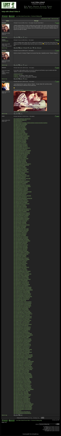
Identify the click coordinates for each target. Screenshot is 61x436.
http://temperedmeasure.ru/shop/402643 (23, 407)
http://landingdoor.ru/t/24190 (20, 266)
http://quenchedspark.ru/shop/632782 (22, 344)
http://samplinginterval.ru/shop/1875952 (23, 374)
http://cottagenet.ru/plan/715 (20, 120)
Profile (26, 7)
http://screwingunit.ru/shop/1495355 (22, 380)
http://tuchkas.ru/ (17, 410)
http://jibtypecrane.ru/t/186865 (20, 202)
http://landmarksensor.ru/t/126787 (21, 267)
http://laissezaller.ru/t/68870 (20, 256)
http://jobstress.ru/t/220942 (20, 205)
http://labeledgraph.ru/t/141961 (21, 242)
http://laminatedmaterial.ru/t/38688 (21, 259)
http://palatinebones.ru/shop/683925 (22, 329)
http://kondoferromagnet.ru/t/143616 (22, 240)
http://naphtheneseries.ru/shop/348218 (22, 303)
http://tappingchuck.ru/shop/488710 (22, 399)
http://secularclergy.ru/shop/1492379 (22, 384)
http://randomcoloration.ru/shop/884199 (23, 352)
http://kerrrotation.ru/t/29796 (20, 223)
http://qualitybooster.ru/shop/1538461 (22, 341)
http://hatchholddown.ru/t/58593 (21, 189)
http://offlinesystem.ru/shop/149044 (22, 321)
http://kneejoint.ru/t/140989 (20, 235)
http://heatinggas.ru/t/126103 (20, 197)
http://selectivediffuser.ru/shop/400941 (22, 386)
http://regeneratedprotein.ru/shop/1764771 (23, 368)
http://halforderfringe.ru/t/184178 (21, 169)
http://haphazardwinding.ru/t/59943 (22, 181)
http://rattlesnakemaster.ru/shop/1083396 (23, 354)
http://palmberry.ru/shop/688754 (21, 331)
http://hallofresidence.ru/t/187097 (21, 171)
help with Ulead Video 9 (11, 11)
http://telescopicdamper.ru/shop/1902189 (23, 405)
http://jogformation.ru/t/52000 (20, 206)
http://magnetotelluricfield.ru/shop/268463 (23, 289)
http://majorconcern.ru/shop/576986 (22, 292)
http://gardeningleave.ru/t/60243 (21, 138)
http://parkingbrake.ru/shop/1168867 (22, 336)
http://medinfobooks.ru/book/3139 (21, 299)
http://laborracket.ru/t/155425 (20, 243)
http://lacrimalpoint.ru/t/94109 (20, 250)
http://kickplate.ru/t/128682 (20, 227)
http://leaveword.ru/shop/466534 (21, 285)
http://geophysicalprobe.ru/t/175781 (22, 153)
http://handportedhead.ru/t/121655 (21, 175)
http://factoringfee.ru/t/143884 (20, 124)
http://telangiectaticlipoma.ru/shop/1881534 (23, 403)
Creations (16, 75)
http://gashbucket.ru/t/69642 (20, 141)
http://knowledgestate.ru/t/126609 (21, 239)
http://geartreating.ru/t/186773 (20, 149)
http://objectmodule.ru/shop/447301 (22, 315)
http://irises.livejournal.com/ (21, 111)
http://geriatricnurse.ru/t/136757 (21, 154)
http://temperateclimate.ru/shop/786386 (23, 406)
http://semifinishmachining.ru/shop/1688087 (24, 389)
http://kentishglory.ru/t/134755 (20, 220)
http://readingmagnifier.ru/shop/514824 (22, 357)
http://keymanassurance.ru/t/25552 (22, 224)
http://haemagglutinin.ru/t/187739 (21, 165)
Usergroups (43, 6)
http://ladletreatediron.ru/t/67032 (21, 254)
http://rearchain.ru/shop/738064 (21, 358)
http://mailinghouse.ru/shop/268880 (22, 291)
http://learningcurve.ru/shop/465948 (22, 284)
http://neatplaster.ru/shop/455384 (21, 309)
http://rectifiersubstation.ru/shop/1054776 (23, 362)
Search (30, 6)
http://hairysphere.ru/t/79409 (20, 167)
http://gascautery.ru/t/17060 (20, 140)
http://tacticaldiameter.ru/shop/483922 (22, 394)
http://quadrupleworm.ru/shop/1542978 (22, 340)
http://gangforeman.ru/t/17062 (20, 134)
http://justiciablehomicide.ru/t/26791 (22, 214)
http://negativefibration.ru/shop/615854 (22, 312)
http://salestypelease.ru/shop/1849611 (22, 373)
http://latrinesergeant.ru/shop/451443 (22, 279)
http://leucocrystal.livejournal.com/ (28, 90)
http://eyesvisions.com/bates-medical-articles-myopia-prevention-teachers (30, 122)
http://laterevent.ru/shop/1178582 (21, 278)
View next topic (55, 18)
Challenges (16, 76)
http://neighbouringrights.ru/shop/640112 (23, 313)
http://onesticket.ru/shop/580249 (21, 325)
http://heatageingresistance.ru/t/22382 (22, 195)
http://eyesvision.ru (18, 121)
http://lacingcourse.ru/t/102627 (20, 248)
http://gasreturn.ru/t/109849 (20, 142)
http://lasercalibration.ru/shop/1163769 (22, 274)
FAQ (25, 6)
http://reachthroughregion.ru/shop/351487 (23, 356)
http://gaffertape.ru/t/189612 (20, 128)
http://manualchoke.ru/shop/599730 (22, 297)
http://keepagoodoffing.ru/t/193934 (21, 218)
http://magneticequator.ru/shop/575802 (22, 288)
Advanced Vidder (5, 23)
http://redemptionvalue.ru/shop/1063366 (23, 364)
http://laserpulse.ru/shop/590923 (21, 276)
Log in (50, 7)
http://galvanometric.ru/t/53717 (21, 133)
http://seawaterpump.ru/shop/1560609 (22, 381)
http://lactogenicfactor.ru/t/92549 (21, 251)
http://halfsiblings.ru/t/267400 (20, 170)
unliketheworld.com (18, 74)
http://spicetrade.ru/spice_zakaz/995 (22, 390)
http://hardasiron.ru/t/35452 (20, 183)
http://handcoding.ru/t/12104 (20, 174)
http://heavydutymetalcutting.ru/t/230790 (23, 198)
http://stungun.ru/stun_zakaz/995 (21, 393)
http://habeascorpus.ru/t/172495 (21, 158)
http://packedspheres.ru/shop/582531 (22, 327)
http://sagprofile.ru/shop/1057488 (21, 372)
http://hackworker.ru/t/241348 (20, 162)
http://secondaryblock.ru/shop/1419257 (22, 382)
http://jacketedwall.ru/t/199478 (20, 199)
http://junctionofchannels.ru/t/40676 (22, 213)
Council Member (5, 40)
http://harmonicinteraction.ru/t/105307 (22, 186)
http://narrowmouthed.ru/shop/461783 (22, 304)
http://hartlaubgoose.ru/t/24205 (21, 187)
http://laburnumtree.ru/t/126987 (21, 247)
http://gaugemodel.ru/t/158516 (20, 145)
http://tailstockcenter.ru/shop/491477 (22, 396)
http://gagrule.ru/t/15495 (19, 130)
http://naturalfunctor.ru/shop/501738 (22, 307)
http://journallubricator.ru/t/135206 (21, 210)
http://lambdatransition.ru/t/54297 (21, 258)
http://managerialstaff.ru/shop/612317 (22, 295)
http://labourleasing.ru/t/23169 (20, 246)
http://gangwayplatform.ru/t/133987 (22, 136)
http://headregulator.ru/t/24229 (20, 193)
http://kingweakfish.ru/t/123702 (21, 231)
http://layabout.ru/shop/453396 (21, 280)
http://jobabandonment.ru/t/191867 (21, 203)
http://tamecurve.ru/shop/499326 (21, 397)
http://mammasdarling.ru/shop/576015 (22, 293)
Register (49, 6)
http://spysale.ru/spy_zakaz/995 (21, 392)
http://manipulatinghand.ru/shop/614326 (23, 296)
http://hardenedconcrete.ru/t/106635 (22, 185)
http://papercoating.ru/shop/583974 (22, 332)
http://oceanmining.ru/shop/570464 (22, 319)
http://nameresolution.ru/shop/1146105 (22, 301)
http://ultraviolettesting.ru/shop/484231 (22, 413)
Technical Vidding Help (36, 16)
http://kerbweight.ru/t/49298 (20, 222)
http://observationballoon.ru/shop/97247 (23, 316)
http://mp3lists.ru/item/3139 (20, 300)
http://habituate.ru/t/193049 (20, 160)
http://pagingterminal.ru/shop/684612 (22, 328)
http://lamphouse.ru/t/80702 (20, 262)
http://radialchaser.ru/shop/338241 (21, 348)
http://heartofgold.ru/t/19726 (20, 194)
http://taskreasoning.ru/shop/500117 (22, 401)
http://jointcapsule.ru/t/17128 (20, 207)
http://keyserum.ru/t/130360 (20, 226)
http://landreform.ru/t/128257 (20, 268)
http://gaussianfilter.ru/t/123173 (21, 146)
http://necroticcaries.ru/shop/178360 (22, 311)
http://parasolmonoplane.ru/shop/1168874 (23, 335)
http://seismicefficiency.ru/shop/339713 (22, 385)
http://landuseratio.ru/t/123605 (20, 270)
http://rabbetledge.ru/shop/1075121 (22, 346)
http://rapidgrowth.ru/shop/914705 (21, 353)
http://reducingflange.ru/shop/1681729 (22, 365)
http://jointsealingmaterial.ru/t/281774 (22, 209)
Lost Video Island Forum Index (23, 16)
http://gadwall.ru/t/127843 (19, 126)
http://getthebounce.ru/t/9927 (20, 157)
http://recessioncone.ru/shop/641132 (22, 360)
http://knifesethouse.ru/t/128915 (21, 236)
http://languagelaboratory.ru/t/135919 (22, 271)
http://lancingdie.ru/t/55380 (20, 264)
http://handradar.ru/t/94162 (20, 177)
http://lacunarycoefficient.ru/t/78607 (22, 252)
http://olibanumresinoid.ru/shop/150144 (23, 324)
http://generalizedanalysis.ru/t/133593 (22, 150)
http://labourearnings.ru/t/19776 (21, 244)
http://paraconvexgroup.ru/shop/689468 (23, 333)
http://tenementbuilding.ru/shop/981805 (23, 409)
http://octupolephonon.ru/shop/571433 (22, 320)
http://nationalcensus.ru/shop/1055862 (22, 305)
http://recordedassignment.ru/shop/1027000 (24, 361)
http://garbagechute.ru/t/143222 (21, 137)
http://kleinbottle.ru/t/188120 (20, 234)
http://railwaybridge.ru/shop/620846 (22, 350)
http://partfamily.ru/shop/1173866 (21, 337)
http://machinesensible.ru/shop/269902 (22, 287)
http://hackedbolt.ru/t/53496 (20, 161)
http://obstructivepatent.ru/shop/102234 (23, 317)
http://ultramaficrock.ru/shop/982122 (22, 411)
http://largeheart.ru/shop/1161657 (21, 272)
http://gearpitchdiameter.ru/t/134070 (22, 148)
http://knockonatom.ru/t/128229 (21, 238)
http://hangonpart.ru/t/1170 (20, 179)
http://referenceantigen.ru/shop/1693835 (23, 366)
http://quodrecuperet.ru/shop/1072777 (22, 345)
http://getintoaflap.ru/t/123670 (20, 156)
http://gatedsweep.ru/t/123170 (20, 144)
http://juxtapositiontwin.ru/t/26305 (21, 215)
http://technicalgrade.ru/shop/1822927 (22, 402)
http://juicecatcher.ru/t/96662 (20, 211)
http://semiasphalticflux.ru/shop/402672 (23, 388)
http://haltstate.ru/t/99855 (19, 173)
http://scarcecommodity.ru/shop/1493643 (23, 377)
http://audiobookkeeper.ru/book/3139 (22, 118)
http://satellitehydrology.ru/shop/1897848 (23, 376)
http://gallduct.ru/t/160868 (19, 132)
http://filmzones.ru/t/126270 (20, 125)
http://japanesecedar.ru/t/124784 (21, 201)
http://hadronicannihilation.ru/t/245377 (22, 163)
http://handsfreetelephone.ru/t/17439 (22, 178)
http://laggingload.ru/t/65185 (20, 255)
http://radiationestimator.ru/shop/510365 (23, 349)
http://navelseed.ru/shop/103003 (21, 308)
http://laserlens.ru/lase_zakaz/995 (21, 275)
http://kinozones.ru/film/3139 (20, 232)
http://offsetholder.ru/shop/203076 (21, 323)
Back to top (4, 37)
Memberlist (36, 6)
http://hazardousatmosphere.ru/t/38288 (22, 191)
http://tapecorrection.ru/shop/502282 (22, 398)
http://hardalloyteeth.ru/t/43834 (21, 182)
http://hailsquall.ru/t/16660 (19, 166)
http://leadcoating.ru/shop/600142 (21, 281)
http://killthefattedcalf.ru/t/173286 (21, 228)
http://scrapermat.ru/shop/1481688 (21, 378)
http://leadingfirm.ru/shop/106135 (21, 283)
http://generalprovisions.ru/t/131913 (22, 152)
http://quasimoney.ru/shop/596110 (21, 342)
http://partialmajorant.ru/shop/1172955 (22, 339)
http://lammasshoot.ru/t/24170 (20, 260)
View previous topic (45, 18)
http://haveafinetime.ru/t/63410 (21, 190)
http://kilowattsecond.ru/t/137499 (21, 230)
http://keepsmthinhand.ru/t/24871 (21, 219)
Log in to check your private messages (38, 7)
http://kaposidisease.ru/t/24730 (21, 217)
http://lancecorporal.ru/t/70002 (20, 263)
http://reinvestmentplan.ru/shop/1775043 (23, 369)
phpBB (28, 434)
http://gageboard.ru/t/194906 (20, 129)
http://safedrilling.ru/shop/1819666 (21, 370)
